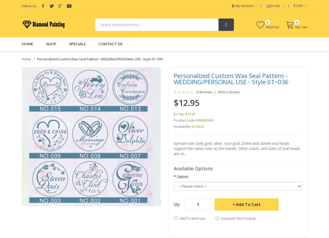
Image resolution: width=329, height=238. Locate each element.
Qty (177, 204)
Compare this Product (238, 218)
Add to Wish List (192, 218)
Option (182, 176)
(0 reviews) (204, 92)
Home (26, 59)
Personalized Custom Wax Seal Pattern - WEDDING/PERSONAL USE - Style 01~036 (100, 59)
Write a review (228, 92)
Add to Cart (248, 204)
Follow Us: (29, 6)
